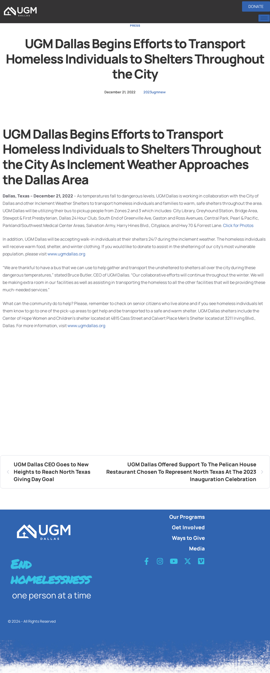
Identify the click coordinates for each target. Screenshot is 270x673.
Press (135, 25)
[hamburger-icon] (264, 18)
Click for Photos (238, 225)
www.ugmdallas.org (66, 254)
